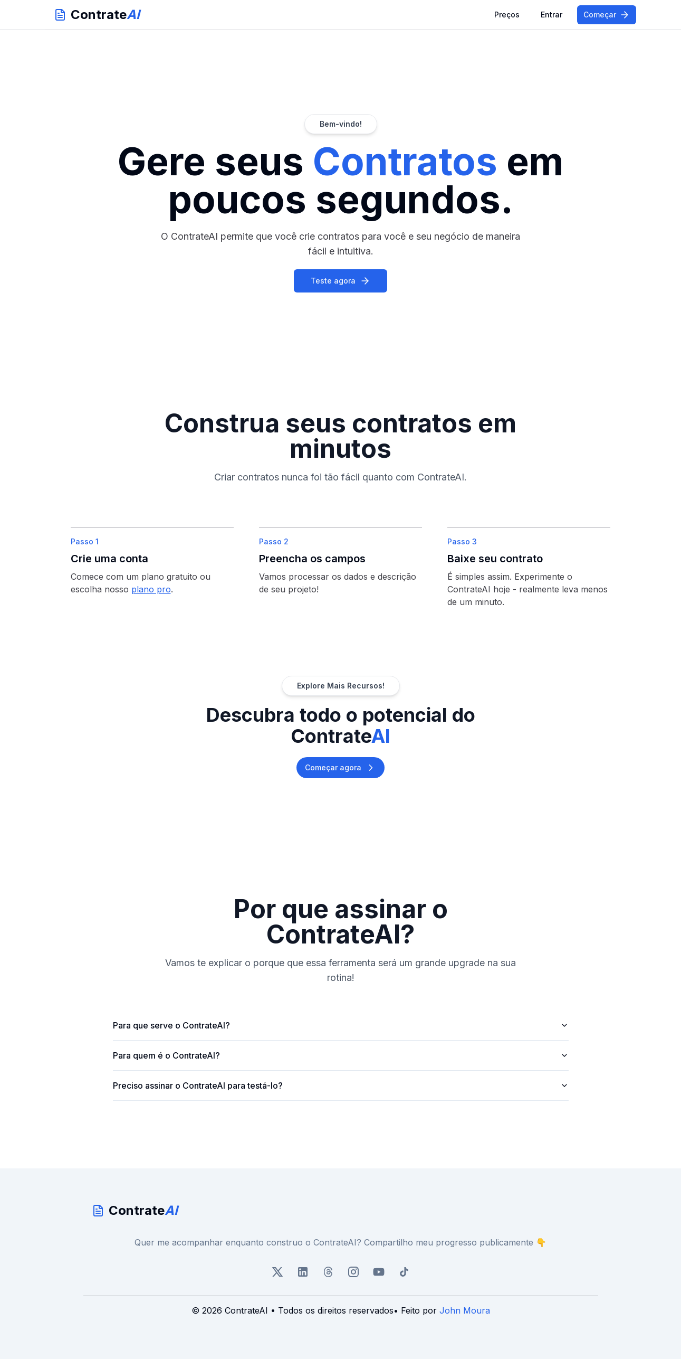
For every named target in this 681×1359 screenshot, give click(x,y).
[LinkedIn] (302, 1272)
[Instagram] (353, 1272)
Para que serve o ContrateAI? (341, 1025)
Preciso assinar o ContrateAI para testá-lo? (341, 1085)
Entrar (551, 14)
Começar (606, 15)
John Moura (464, 1310)
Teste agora (340, 281)
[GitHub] (378, 1272)
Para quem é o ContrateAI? (341, 1055)
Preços (507, 14)
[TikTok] (404, 1272)
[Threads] (328, 1272)
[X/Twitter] (277, 1272)
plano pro (151, 589)
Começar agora (340, 767)
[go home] (340, 1210)
